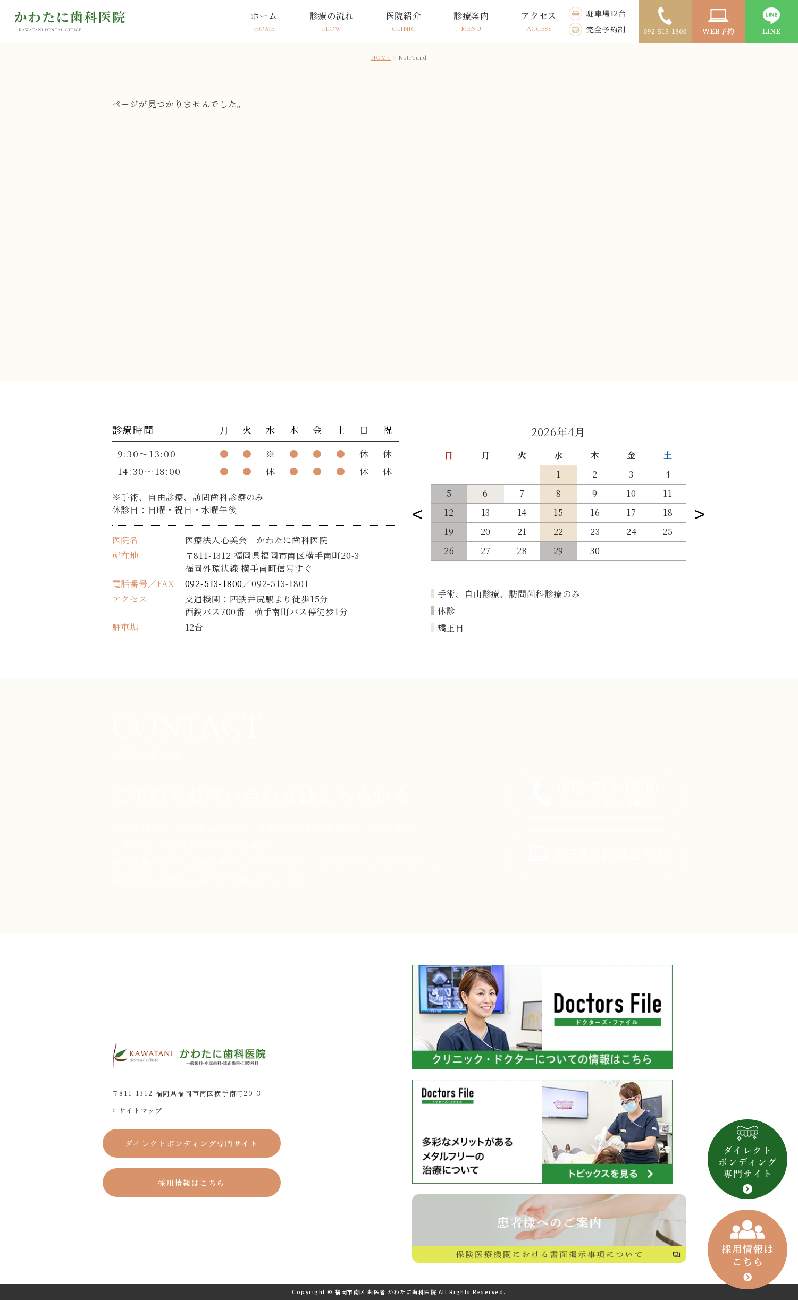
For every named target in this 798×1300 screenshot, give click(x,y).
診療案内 (471, 21)
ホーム (263, 21)
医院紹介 (404, 21)
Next (699, 512)
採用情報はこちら (191, 1182)
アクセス (539, 21)
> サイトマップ (137, 1110)
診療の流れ (331, 21)
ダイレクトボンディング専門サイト (191, 1143)
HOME (381, 57)
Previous (418, 512)
